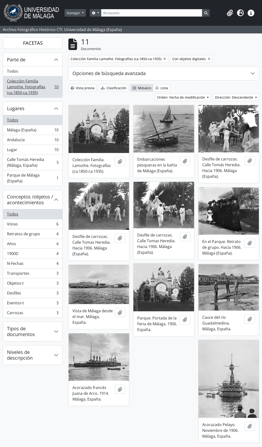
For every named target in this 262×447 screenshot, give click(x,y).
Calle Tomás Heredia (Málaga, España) (33, 162)
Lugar (33, 151)
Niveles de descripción (20, 355)
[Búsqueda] (151, 13)
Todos (12, 71)
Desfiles (33, 294)
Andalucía (33, 141)
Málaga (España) (33, 131)
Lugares (15, 108)
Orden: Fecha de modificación (181, 97)
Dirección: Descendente (234, 97)
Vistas (33, 225)
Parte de (16, 59)
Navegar (74, 13)
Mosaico (142, 88)
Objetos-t (33, 284)
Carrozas (33, 314)
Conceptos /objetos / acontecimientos (30, 199)
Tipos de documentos (21, 331)
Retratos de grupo (33, 235)
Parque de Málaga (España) (33, 178)
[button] (230, 13)
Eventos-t (33, 304)
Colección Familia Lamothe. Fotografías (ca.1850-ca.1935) (33, 86)
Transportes (33, 274)
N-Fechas (33, 264)
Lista (161, 88)
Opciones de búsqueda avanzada (109, 73)
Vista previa (83, 88)
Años (33, 245)
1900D (33, 255)
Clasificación (113, 88)
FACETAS (33, 43)
